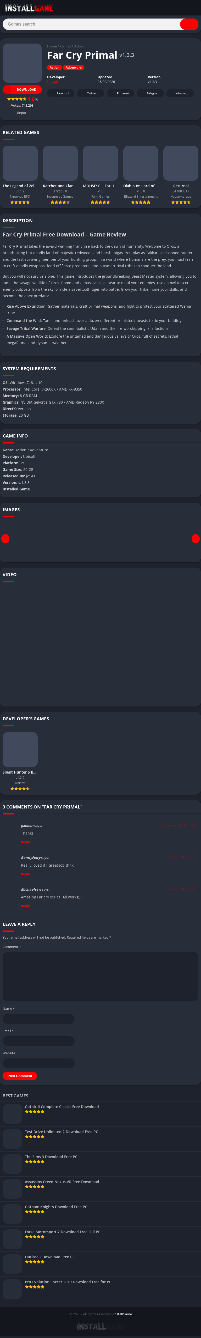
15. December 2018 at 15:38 (177, 827)
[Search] (100, 25)
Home (52, 48)
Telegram (149, 95)
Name (9, 1010)
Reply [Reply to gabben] (25, 843)
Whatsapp (179, 95)
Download (19, 91)
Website (9, 1055)
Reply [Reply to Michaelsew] (25, 907)
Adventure (74, 69)
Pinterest (119, 95)
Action (79, 48)
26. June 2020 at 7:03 (183, 859)
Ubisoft (52, 83)
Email (8, 1032)
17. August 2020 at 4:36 (181, 891)
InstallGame (122, 1315)
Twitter (88, 95)
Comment (12, 948)
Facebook (60, 95)
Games (65, 48)
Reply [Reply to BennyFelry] (25, 875)
